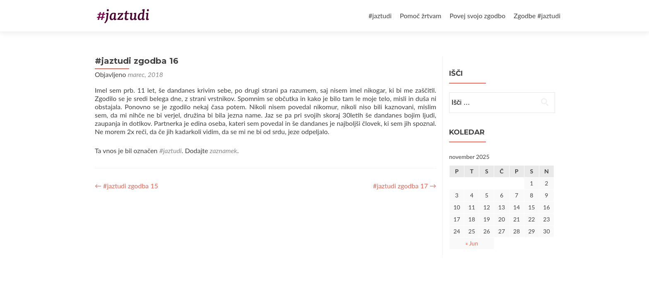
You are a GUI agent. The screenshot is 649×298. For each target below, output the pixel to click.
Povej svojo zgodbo (477, 15)
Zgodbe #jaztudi (537, 15)
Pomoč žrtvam (420, 15)
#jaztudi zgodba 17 (404, 186)
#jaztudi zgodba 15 (126, 186)
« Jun (471, 243)
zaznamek (223, 150)
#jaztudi (380, 15)
